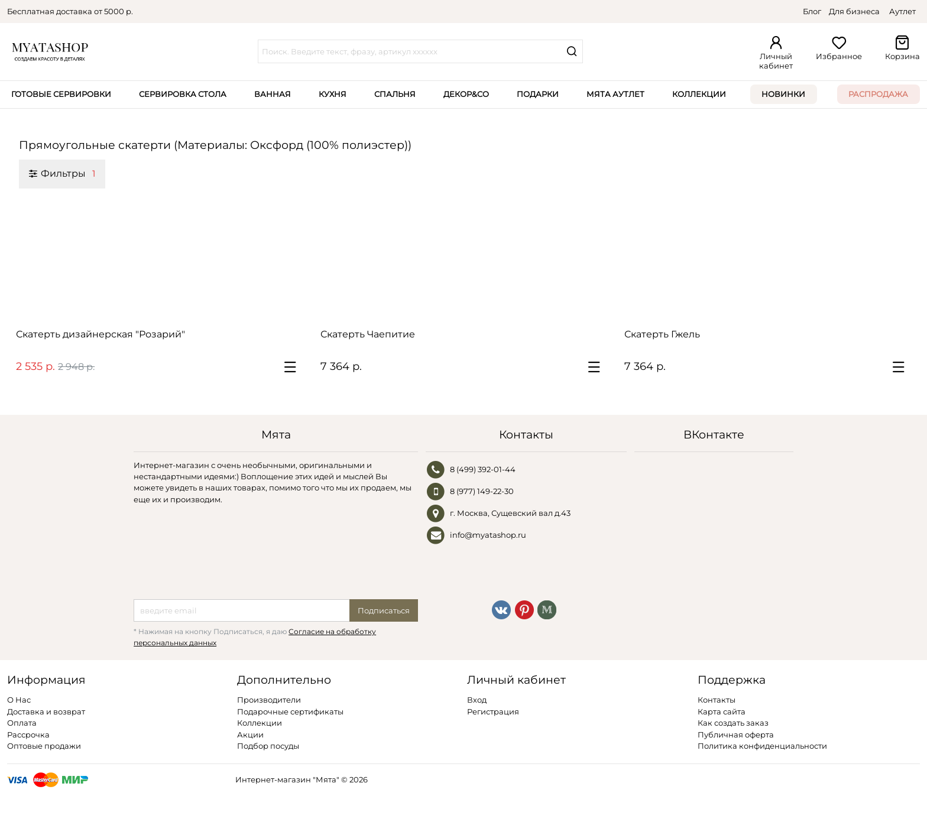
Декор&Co (466, 94)
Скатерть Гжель (662, 334)
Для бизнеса (854, 11)
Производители (269, 699)
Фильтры (62, 173)
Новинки (783, 94)
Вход (477, 699)
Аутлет (902, 11)
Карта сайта (722, 711)
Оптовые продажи (44, 745)
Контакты (716, 699)
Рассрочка (28, 734)
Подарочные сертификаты (290, 711)
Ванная (272, 94)
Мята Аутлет (615, 94)
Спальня (395, 94)
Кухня (332, 94)
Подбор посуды (268, 745)
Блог (812, 11)
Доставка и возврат (46, 711)
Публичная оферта (736, 734)
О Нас (19, 699)
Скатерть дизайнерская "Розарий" (100, 334)
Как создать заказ (733, 722)
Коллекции (699, 94)
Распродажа (878, 94)
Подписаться (384, 610)
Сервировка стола (182, 94)
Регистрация (493, 711)
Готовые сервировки (61, 94)
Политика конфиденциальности (762, 745)
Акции (250, 734)
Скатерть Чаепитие (367, 334)
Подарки (538, 94)
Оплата (22, 722)
